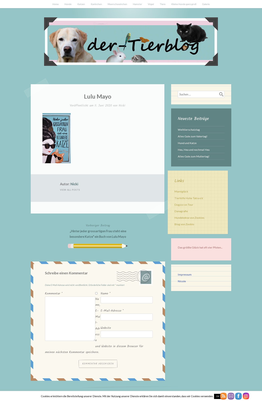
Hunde (68, 4)
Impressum (184, 274)
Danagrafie (181, 211)
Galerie (206, 4)
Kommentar (53, 293)
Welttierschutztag (189, 129)
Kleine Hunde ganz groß (183, 4)
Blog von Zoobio (184, 224)
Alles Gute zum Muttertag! (193, 156)
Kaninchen (96, 4)
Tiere (162, 4)
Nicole (182, 281)
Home (55, 4)
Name (105, 293)
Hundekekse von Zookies (189, 217)
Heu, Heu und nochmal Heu (194, 149)
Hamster (137, 4)
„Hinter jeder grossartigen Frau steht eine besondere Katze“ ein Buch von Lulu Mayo (98, 230)
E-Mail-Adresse (112, 310)
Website (106, 328)
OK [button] (217, 396)
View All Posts (70, 189)
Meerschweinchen (117, 4)
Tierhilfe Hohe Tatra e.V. (188, 198)
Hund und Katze (187, 143)
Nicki (122, 105)
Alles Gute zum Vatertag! (192, 136)
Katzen (81, 4)
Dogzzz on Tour (183, 204)
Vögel (151, 4)
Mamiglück (181, 191)
